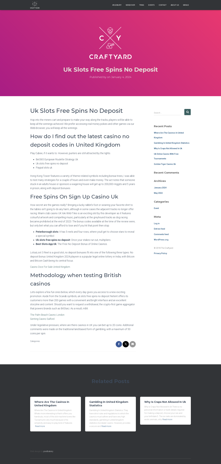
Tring (141, 5)
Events (151, 5)
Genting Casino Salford (42, 318)
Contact (162, 5)
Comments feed (161, 234)
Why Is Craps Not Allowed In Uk (168, 148)
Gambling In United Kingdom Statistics (171, 143)
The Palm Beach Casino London (47, 314)
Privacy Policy (160, 253)
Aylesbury (116, 5)
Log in (157, 223)
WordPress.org (161, 240)
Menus (186, 5)
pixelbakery (48, 451)
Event (156, 208)
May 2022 (158, 193)
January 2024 (160, 188)
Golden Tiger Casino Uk (165, 164)
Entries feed (159, 229)
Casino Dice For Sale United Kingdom (50, 266)
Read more (40, 426)
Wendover (130, 5)
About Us (175, 5)
